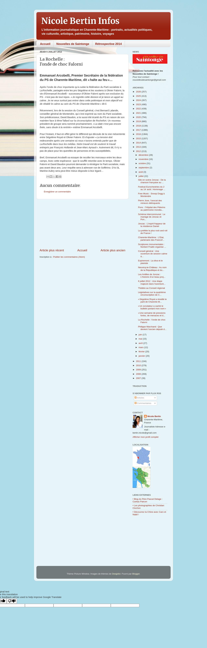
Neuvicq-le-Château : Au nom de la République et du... (152, 268)
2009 (139, 369)
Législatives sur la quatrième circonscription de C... (152, 293)
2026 (139, 91)
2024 (139, 100)
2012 (139, 151)
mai (141, 339)
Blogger (136, 574)
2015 (139, 138)
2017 (139, 130)
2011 (139, 361)
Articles (139, 398)
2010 (139, 365)
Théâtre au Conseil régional (151, 288)
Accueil (45, 44)
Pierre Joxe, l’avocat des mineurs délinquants (150, 201)
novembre (144, 159)
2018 (139, 126)
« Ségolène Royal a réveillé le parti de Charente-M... (152, 300)
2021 (139, 113)
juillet (141, 176)
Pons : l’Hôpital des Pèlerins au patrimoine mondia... (151, 208)
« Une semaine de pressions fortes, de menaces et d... (151, 314)
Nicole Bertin (154, 416)
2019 (139, 121)
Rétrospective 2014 (108, 44)
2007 (139, 378)
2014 (139, 142)
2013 (139, 147)
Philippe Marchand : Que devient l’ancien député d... (152, 327)
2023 (139, 104)
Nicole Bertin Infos (80, 21)
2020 (139, 117)
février (142, 351)
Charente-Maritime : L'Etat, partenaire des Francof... (151, 238)
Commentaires (143, 403)
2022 (139, 108)
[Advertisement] (82, 224)
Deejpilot (116, 574)
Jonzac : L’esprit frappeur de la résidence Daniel (152, 224)
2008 (139, 374)
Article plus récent (52, 250)
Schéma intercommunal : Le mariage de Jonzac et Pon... (151, 217)
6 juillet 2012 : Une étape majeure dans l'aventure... (152, 282)
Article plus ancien (113, 250)
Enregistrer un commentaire (57, 191)
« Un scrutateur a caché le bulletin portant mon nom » (152, 307)
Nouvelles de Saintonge (72, 44)
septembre (144, 167)
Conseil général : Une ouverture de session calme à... (152, 253)
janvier (142, 356)
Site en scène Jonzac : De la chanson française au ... (152, 181)
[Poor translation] (12, 601)
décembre (144, 155)
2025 (139, 96)
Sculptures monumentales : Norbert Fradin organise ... (152, 245)
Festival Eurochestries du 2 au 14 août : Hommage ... (151, 188)
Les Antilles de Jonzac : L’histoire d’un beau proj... (151, 275)
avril (141, 343)
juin (141, 334)
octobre (143, 163)
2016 (139, 134)
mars (141, 347)
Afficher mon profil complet (145, 437)
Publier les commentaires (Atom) (69, 257)
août (141, 172)
